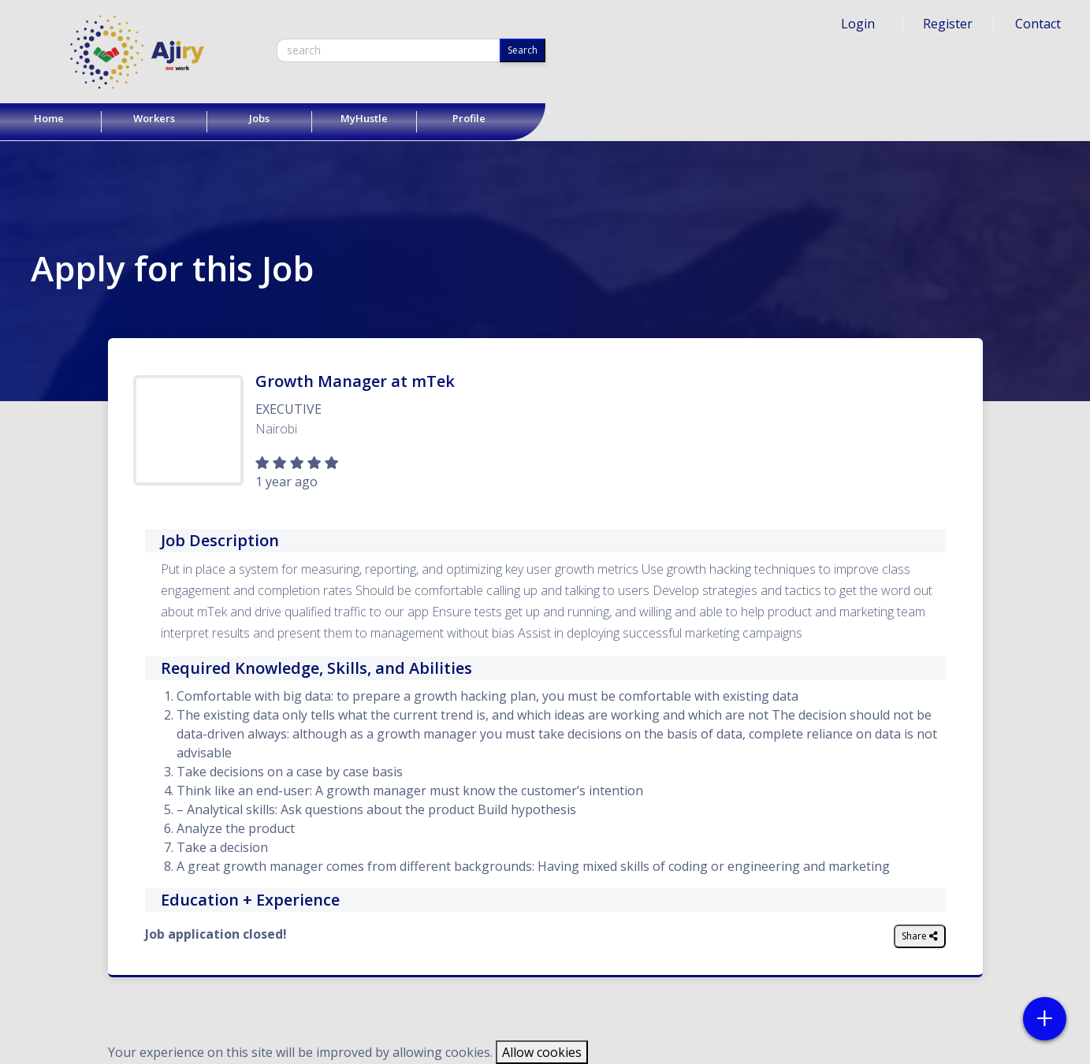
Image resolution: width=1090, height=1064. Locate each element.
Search (523, 50)
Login (858, 23)
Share (920, 936)
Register (948, 23)
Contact (1038, 23)
